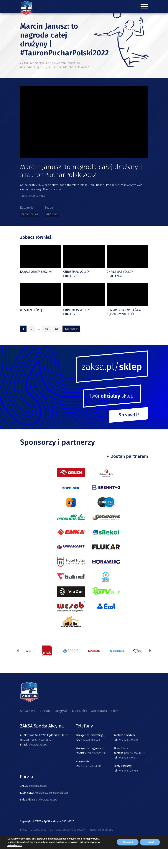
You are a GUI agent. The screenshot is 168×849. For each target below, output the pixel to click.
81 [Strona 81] (56, 329)
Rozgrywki (61, 711)
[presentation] (17, 651)
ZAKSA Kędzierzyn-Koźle (36, 63)
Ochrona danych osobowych (68, 829)
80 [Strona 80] (46, 329)
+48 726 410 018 (128, 739)
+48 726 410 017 (128, 757)
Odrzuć (150, 842)
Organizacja (38, 829)
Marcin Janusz (35, 195)
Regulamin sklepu (101, 829)
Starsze (71, 329)
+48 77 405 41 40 (91, 766)
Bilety (23, 829)
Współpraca (99, 711)
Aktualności (28, 711)
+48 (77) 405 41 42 (41, 739)
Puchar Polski (29, 214)
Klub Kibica (79, 711)
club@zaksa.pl (38, 744)
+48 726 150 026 (90, 739)
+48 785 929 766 (96, 753)
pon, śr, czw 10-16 (134, 753)
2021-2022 (52, 214)
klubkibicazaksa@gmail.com (51, 792)
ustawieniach (14, 845)
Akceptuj (127, 842)
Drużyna (45, 711)
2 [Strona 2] (31, 329)
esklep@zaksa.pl (46, 799)
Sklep (114, 711)
